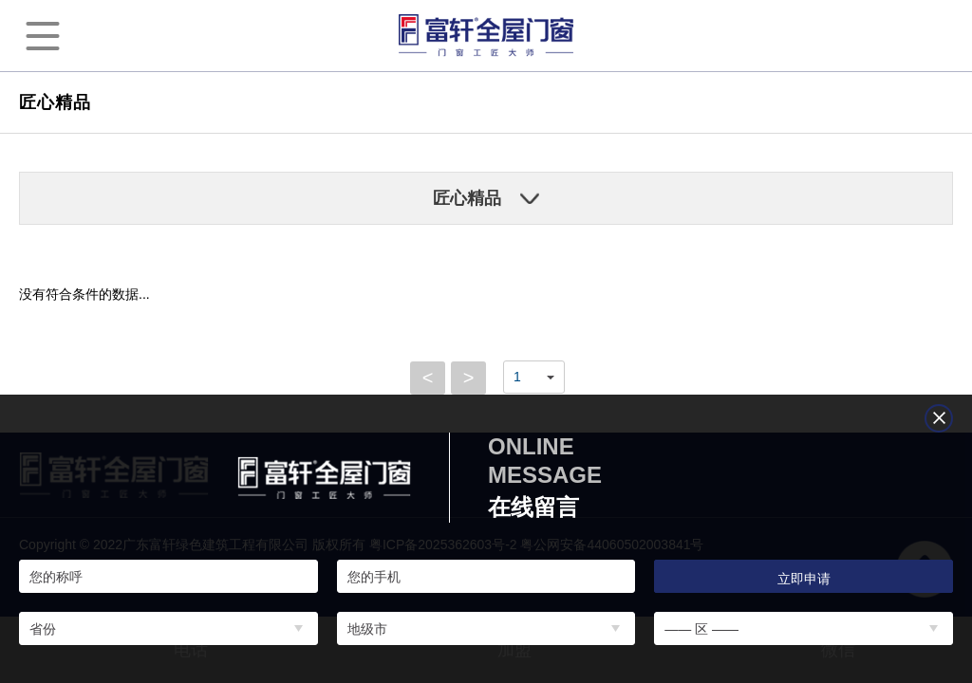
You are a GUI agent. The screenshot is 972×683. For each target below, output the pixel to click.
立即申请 (804, 578)
